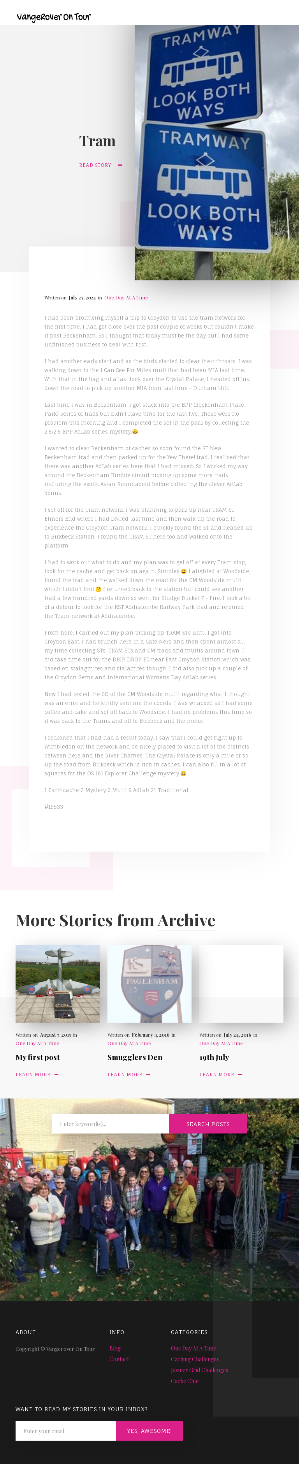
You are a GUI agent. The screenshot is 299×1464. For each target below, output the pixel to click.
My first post (38, 1057)
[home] (47, 12)
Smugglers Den (134, 1057)
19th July (214, 1057)
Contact (119, 1359)
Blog (115, 1348)
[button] (278, 16)
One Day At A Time (126, 297)
